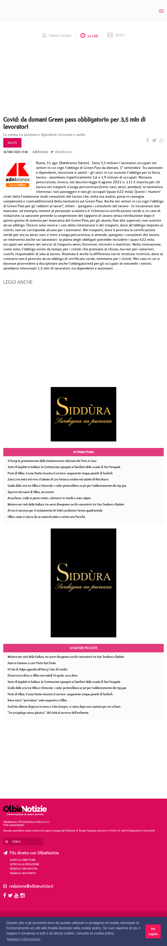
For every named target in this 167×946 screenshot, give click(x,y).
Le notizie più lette (83, 648)
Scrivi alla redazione (24, 864)
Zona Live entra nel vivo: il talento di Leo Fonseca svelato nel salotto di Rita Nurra (58, 479)
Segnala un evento (23, 873)
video (116, 35)
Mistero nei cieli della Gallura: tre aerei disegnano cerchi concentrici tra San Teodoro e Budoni (66, 504)
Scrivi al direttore (23, 860)
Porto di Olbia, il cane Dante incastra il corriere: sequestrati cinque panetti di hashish (60, 473)
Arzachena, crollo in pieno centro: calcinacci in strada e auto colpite (49, 498)
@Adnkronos (61, 152)
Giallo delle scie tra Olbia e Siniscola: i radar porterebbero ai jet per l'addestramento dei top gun (67, 485)
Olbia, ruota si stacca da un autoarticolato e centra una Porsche (46, 517)
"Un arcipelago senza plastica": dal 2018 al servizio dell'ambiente (48, 712)
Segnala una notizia (24, 868)
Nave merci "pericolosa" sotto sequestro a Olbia (37, 700)
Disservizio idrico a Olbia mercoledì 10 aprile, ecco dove (43, 675)
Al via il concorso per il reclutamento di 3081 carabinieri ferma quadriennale (55, 510)
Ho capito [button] (153, 931)
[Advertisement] (83, 78)
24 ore (89, 36)
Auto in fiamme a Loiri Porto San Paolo (32, 663)
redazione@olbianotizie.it (31, 886)
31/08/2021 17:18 (15, 152)
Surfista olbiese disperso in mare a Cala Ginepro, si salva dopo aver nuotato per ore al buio (64, 706)
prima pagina (56, 35)
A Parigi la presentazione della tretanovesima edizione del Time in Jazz (52, 461)
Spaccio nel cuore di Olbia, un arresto (31, 492)
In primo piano (83, 452)
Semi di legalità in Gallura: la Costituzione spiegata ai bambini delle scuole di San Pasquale (64, 467)
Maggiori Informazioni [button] (23, 939)
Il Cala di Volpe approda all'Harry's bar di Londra (38, 669)
